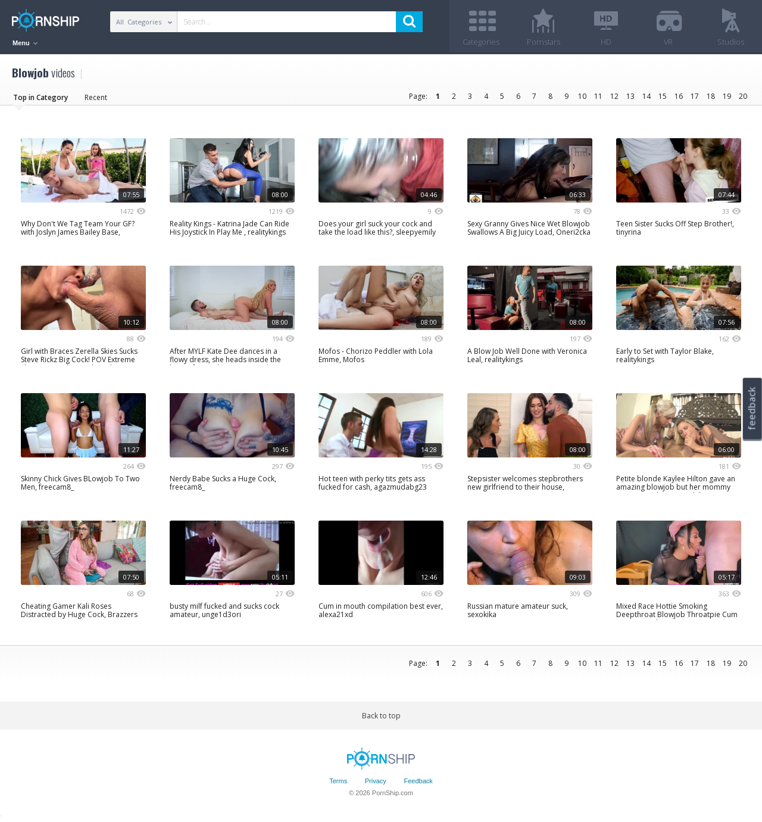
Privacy (375, 782)
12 (614, 97)
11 (598, 97)
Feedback (418, 782)
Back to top (381, 716)
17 (695, 97)
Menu (25, 42)
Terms (338, 782)
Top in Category (40, 98)
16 (678, 97)
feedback (751, 408)
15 (662, 97)
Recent (96, 98)
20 (743, 97)
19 (727, 97)
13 (630, 97)
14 (646, 97)
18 (711, 97)
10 (582, 97)
